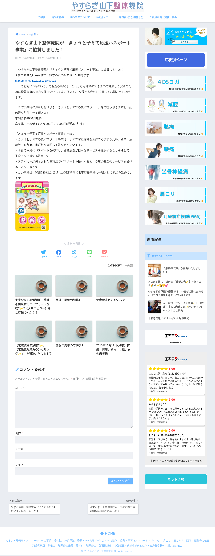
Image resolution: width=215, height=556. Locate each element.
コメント (21, 388)
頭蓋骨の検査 (201, 542)
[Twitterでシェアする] (43, 253)
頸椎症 (51, 547)
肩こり (167, 542)
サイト (19, 465)
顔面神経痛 (105, 547)
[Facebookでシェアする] (59, 253)
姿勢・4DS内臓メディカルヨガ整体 (97, 542)
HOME (107, 535)
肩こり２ (179, 542)
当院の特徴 (57, 17)
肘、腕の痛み (175, 547)
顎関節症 (91, 547)
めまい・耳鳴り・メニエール (22, 542)
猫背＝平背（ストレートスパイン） (140, 542)
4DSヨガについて (80, 17)
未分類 (129, 265)
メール (20, 449)
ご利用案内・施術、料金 (163, 17)
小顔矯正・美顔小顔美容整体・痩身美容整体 (139, 547)
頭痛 (188, 542)
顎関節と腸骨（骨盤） (70, 547)
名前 (19, 434)
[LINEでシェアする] (89, 253)
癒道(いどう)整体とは (131, 17)
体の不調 (46, 542)
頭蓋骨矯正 (38, 547)
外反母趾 (69, 542)
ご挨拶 (42, 17)
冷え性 (58, 542)
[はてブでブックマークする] (74, 253)
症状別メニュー (104, 17)
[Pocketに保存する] (104, 253)
